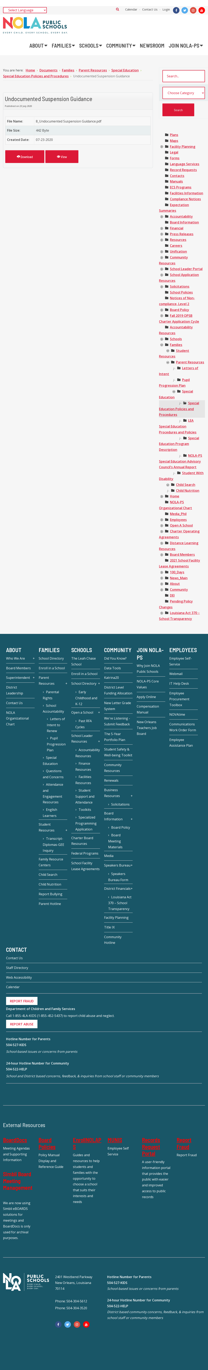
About (175, 583)
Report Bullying (50, 894)
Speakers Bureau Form (118, 877)
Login (166, 9)
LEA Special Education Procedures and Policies (177, 426)
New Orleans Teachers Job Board (147, 728)
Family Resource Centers (51, 862)
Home (174, 496)
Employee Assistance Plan (181, 743)
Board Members (182, 554)
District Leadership (14, 690)
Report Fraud (184, 1143)
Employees (178, 519)
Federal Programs (84, 853)
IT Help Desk (179, 683)
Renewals (111, 780)
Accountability (181, 216)
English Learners (50, 812)
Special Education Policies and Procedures (179, 409)
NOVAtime (177, 714)
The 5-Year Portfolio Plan (114, 737)
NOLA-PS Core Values (148, 684)
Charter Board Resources (82, 841)
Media (108, 856)
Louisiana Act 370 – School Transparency (119, 903)
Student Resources (46, 827)
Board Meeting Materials (115, 841)
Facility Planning (182, 146)
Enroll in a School (52, 668)
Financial (176, 228)
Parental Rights (51, 695)
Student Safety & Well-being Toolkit (118, 752)
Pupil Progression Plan (56, 744)
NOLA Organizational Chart (17, 718)
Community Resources (113, 768)
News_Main (179, 578)
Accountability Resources (87, 753)
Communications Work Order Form (182, 727)
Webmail (175, 674)
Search (117, 9)
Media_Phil (178, 514)
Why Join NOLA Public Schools (148, 668)
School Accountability (53, 708)
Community (179, 589)
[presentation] (161, 146)
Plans (174, 135)
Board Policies (46, 1143)
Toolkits (85, 809)
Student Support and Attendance (84, 796)
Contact (16, 949)
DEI (172, 595)
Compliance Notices (185, 199)
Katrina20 (111, 677)
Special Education (50, 760)
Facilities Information (186, 193)
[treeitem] (174, 135)
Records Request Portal (151, 1146)
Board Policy (179, 310)
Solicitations (179, 286)
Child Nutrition (187, 490)
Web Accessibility (19, 977)
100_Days (177, 572)
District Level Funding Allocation (118, 690)
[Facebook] (176, 10)
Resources (178, 239)
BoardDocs (15, 1139)
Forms (174, 158)
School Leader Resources (82, 738)
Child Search (185, 484)
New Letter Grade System (117, 706)
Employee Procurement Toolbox (179, 699)
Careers (176, 245)
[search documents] (183, 76)
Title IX (109, 927)
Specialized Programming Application (86, 823)
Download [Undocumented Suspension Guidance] (25, 157)
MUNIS (115, 1139)
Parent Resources (190, 362)
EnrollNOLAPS (87, 1143)
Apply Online (146, 697)
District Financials (117, 888)
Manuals (176, 181)
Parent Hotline (50, 904)
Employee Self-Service (180, 661)
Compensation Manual (148, 709)
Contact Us (150, 9)
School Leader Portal (186, 269)
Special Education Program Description (179, 444)
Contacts (177, 176)
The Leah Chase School (83, 661)
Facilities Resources (83, 780)
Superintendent (18, 677)
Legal (174, 152)
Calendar (131, 9)
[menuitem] (38, 45)
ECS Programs (180, 187)
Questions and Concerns (53, 774)
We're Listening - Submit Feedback (117, 721)
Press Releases (181, 234)
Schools (176, 339)
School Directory (51, 658)
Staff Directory (17, 967)
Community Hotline (113, 940)
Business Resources (112, 793)
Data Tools (112, 668)
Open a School (82, 712)
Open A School (181, 525)
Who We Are (15, 658)
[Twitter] (184, 10)
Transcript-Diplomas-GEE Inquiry (53, 844)
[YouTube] (201, 10)
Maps (174, 140)
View (62, 157)
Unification (178, 251)
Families (176, 345)
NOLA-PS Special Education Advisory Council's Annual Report (180, 461)
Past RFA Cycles (83, 724)
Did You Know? (115, 658)
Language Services (184, 164)
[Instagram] (193, 10)
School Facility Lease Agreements (85, 866)
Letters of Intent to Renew (56, 725)
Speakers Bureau (117, 865)
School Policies (181, 292)
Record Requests (183, 170)
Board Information (184, 222)
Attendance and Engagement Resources (53, 793)
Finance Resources (83, 766)
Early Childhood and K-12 (86, 698)
